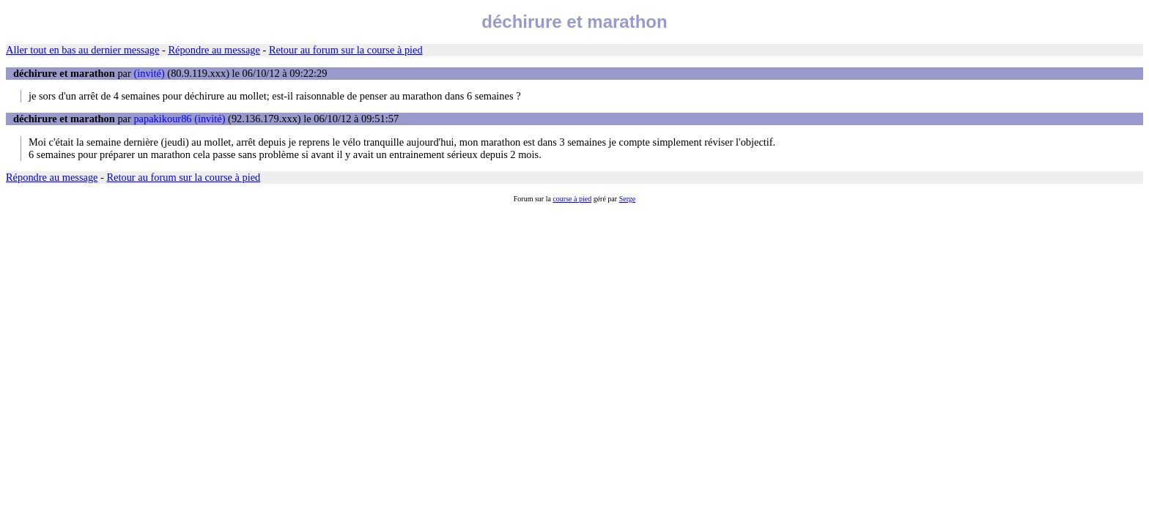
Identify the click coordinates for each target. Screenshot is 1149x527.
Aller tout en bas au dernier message (82, 50)
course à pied (572, 199)
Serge (627, 199)
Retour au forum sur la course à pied (346, 50)
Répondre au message (213, 50)
